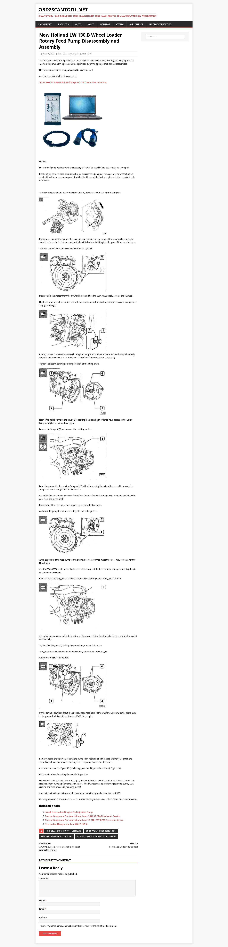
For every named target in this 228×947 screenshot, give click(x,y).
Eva (59, 53)
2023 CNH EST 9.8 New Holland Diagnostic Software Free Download (73, 82)
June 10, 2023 (48, 53)
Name (42, 900)
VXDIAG (120, 24)
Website (43, 917)
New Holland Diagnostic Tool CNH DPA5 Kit (67, 824)
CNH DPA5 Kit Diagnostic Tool (100, 831)
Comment (44, 878)
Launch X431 (45, 24)
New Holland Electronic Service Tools (96, 836)
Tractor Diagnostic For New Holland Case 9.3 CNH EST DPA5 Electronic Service (84, 820)
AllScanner (136, 24)
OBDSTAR (105, 24)
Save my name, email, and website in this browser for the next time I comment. (79, 925)
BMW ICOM (63, 24)
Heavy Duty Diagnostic (76, 53)
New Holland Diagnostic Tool (56, 836)
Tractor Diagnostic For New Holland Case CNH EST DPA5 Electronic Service (82, 816)
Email (42, 908)
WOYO (91, 24)
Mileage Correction (160, 24)
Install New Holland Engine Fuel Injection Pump (69, 812)
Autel (78, 24)
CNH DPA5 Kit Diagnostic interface (64, 831)
